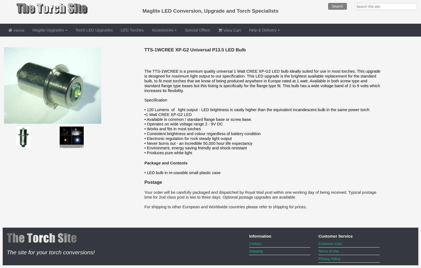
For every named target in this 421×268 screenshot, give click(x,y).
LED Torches (132, 30)
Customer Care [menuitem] (330, 244)
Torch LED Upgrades (94, 30)
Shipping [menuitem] (256, 251)
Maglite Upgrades (49, 30)
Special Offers (197, 30)
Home (16, 30)
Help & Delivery (264, 30)
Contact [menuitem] (255, 244)
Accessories (164, 30)
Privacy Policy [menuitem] (329, 259)
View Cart (229, 30)
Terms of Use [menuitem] (328, 251)
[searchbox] (386, 6)
